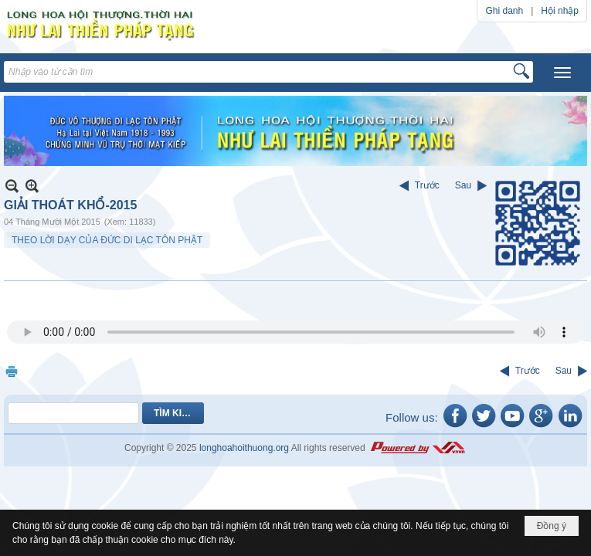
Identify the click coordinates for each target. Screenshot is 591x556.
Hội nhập (560, 10)
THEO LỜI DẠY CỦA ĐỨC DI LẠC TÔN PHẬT (107, 240)
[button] (562, 72)
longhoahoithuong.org (244, 447)
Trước (427, 185)
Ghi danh (504, 10)
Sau (463, 185)
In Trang (11, 371)
